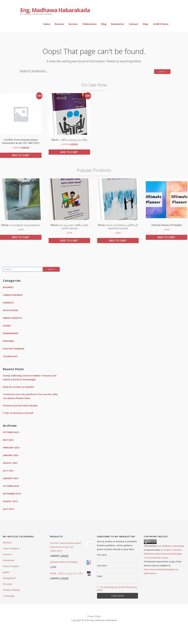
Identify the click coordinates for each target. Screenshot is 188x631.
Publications (90, 24)
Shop (145, 24)
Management (11, 333)
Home (46, 24)
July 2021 (8, 470)
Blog (103, 24)
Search (162, 72)
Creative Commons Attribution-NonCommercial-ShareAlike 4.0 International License (163, 553)
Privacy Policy (94, 616)
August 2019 (10, 501)
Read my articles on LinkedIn (18, 386)
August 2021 (10, 462)
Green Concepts (12, 317)
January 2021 (11, 478)
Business (8, 287)
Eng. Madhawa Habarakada (55, 10)
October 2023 (11, 432)
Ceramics (8, 302)
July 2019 (8, 508)
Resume (59, 24)
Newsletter (117, 24)
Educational (10, 310)
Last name (102, 565)
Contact (133, 24)
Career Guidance (13, 294)
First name (102, 554)
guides (7, 325)
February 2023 (11, 447)
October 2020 (11, 485)
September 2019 (12, 493)
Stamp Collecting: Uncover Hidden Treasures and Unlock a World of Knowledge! (29, 377)
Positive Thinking (13, 348)
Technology (10, 356)
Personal (8, 340)
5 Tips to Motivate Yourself (18, 412)
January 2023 (11, 455)
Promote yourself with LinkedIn (20, 405)
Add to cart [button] (21, 155)
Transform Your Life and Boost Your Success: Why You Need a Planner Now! (30, 396)
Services (73, 24)
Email (99, 576)
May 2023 (8, 439)
